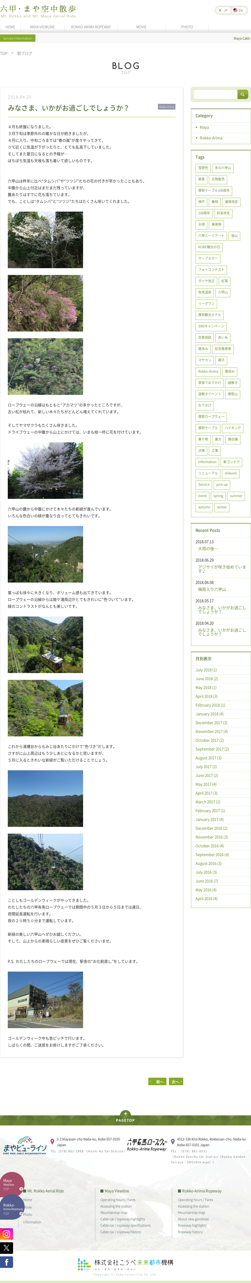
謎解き (233, 382)
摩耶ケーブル (208, 427)
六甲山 (223, 292)
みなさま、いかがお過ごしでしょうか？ (222, 609)
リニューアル (208, 472)
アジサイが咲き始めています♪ (222, 569)
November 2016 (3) (212, 837)
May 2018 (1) (206, 687)
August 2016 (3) (209, 863)
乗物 (215, 201)
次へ (175, 1082)
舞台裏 (233, 439)
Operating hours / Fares (118, 1199)
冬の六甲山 (223, 167)
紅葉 (224, 280)
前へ (158, 1082)
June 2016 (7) (207, 881)
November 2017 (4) (212, 731)
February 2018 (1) (210, 705)
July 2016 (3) (206, 872)
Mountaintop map (114, 1212)
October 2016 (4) (210, 845)
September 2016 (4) (212, 854)
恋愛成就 (204, 337)
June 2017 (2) (207, 775)
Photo (27, 1214)
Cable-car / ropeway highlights (122, 1218)
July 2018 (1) (206, 670)
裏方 (218, 439)
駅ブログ (24, 53)
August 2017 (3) (209, 758)
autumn (204, 506)
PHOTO (187, 26)
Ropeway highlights (192, 1225)
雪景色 (203, 167)
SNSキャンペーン (211, 325)
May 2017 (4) (206, 784)
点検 (201, 450)
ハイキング (233, 427)
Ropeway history (190, 1231)
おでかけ (204, 405)
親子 (221, 359)
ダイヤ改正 (206, 280)
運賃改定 (231, 201)
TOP (3, 53)
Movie (27, 1207)
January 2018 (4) (210, 714)
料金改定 (223, 212)
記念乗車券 (223, 348)
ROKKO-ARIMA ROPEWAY (91, 26)
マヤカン (204, 359)
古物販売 (218, 178)
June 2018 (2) (207, 678)
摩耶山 (233, 393)
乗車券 (216, 224)
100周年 (204, 212)
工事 (215, 450)
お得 (201, 224)
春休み (230, 371)
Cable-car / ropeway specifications (125, 1225)
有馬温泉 (204, 292)
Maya (204, 127)
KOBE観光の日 (209, 246)
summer (236, 495)
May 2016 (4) (206, 889)
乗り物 (203, 439)
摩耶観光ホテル (209, 314)
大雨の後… (208, 548)
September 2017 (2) (212, 749)
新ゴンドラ (231, 461)
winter (222, 506)
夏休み (203, 348)
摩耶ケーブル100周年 (214, 190)
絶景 (201, 178)
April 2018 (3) (207, 696)
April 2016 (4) (207, 898)
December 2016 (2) (211, 828)
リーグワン (206, 303)
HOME (10, 26)
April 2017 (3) (207, 793)
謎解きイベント (209, 393)
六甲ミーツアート (211, 235)
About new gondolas (193, 1218)
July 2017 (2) (206, 766)
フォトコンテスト (211, 269)
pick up (222, 484)
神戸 (201, 201)
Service (204, 484)
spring (218, 495)
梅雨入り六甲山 (212, 589)
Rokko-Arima (211, 137)
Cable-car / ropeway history (120, 1231)
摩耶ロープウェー (211, 416)
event (202, 495)
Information (207, 461)
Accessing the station (116, 1206)
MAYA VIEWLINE (42, 26)
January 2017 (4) (210, 819)
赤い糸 (223, 337)
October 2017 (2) (210, 740)
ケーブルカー (208, 258)
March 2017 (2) (208, 801)
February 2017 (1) (210, 810)
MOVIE (141, 26)
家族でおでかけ (209, 382)
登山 (234, 235)
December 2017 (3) (211, 722)
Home (27, 1199)
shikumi (231, 472)
